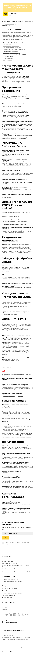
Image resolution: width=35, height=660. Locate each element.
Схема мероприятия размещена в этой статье (16, 212)
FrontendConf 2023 (20, 55)
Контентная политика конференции (12, 647)
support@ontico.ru (9, 328)
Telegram (20, 328)
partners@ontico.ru (15, 581)
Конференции (10, 24)
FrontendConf (20, 7)
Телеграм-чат (7, 311)
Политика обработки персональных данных (15, 639)
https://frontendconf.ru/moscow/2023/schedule (17, 99)
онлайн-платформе (19, 338)
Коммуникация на (8, 55)
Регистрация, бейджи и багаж (12, 47)
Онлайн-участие (8, 56)
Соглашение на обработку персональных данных (16, 637)
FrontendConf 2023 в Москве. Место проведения (14, 43)
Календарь (5, 607)
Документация (7, 60)
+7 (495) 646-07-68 (7, 561)
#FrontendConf (8, 652)
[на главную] (10, 14)
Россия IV (5, 609)
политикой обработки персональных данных (17, 543)
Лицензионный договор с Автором (12, 645)
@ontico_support (12, 503)
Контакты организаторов (10, 62)
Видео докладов (8, 58)
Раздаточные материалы (10, 51)
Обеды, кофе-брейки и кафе (11, 53)
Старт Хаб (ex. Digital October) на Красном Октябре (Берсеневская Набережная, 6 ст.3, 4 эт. (16, 79)
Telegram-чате (20, 21)
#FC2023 (18, 29)
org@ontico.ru (15, 579)
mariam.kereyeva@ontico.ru (13, 593)
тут (19, 324)
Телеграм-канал (8, 313)
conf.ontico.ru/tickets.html (10, 173)
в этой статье (19, 83)
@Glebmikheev (7, 597)
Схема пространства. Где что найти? (14, 49)
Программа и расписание (11, 46)
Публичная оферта (7, 635)
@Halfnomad (6, 590)
